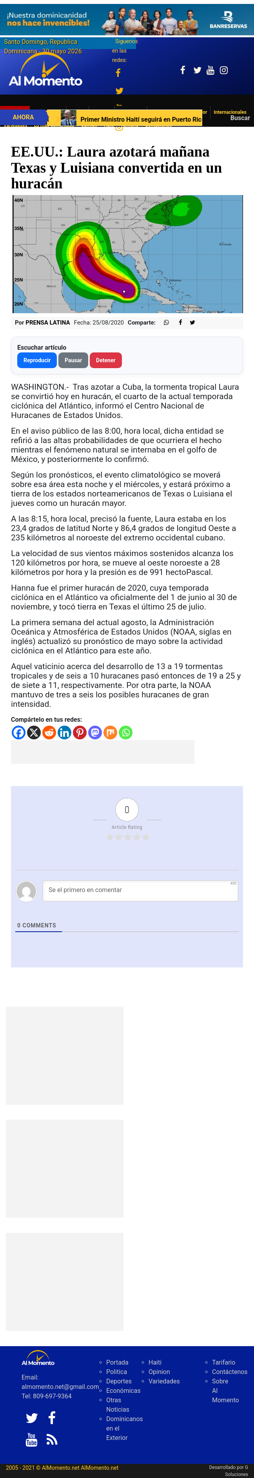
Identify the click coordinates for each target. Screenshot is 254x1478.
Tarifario (223, 1362)
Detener (106, 360)
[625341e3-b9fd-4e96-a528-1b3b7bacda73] (127, 19)
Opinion (159, 1372)
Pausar (73, 360)
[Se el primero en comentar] (140, 890)
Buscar (240, 118)
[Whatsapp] (125, 732)
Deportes (119, 1381)
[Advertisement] (102, 752)
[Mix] (110, 732)
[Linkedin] (64, 732)
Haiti (155, 1362)
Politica (116, 1372)
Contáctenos (230, 1372)
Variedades (164, 1381)
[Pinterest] (80, 732)
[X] (34, 732)
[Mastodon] (95, 732)
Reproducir (37, 360)
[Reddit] (49, 732)
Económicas (123, 1390)
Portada (117, 1362)
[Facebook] (18, 732)
